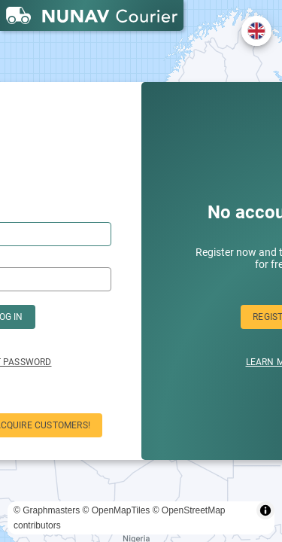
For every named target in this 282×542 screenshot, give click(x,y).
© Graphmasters (47, 510)
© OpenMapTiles (116, 510)
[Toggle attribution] (265, 510)
